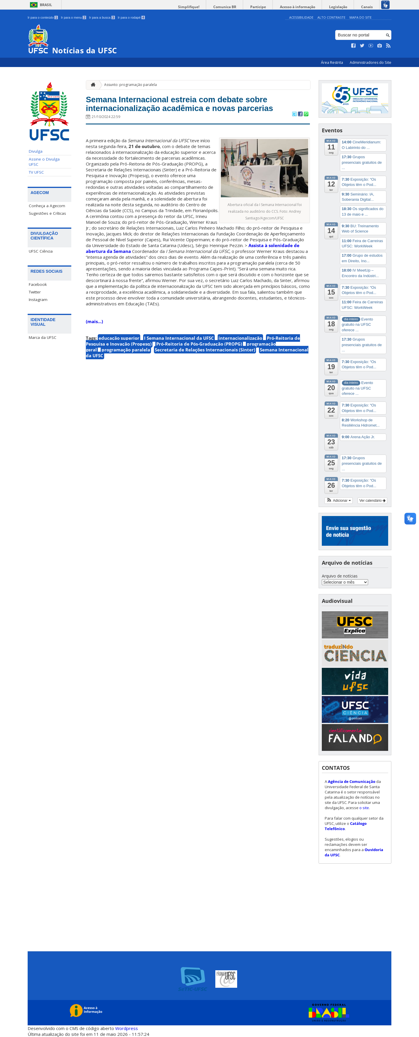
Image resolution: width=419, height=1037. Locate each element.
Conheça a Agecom (47, 205)
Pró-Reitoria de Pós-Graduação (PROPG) (199, 360)
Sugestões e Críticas (47, 213)
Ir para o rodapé (131, 17)
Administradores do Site (370, 62)
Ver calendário (372, 501)
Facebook (38, 284)
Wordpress (126, 1028)
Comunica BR (244, 6)
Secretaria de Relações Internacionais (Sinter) (205, 366)
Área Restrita (332, 62)
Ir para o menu (73, 17)
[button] (338, 500)
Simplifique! (212, 6)
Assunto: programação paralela (130, 84)
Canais (369, 6)
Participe (273, 6)
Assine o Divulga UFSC (44, 161)
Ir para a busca (102, 17)
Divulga (35, 151)
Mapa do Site (360, 17)
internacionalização (240, 354)
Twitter (35, 292)
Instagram (38, 299)
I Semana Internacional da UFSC (179, 354)
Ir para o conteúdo (43, 17)
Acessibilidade (301, 17)
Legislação (344, 6)
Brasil (46, 4)
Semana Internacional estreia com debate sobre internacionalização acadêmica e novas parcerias (196, 112)
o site (364, 807)
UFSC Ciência (41, 251)
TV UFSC (36, 172)
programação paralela (126, 366)
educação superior (119, 354)
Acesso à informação (308, 6)
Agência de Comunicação (351, 781)
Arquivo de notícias (340, 576)
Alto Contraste (331, 17)
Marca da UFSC (42, 337)
